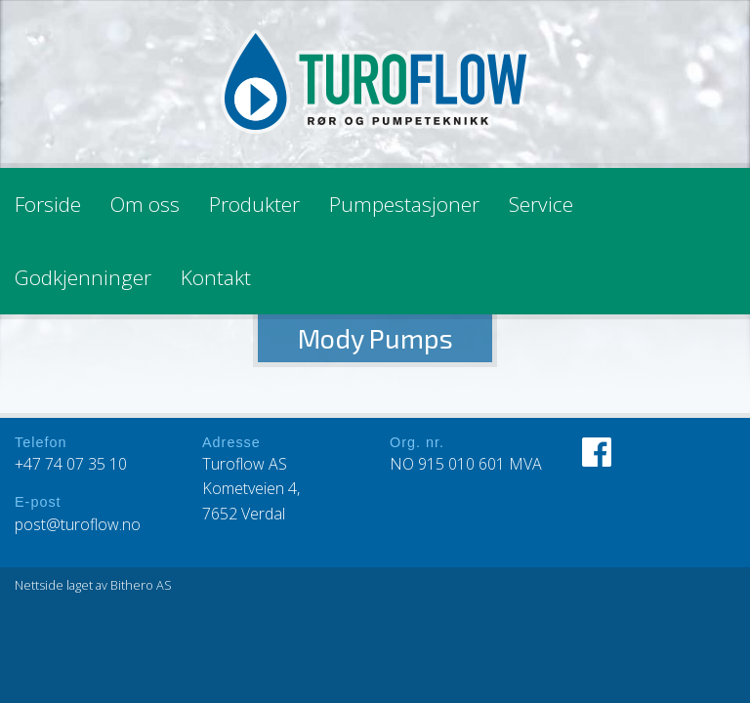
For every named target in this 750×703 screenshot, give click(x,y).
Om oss (145, 204)
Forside (48, 204)
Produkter (254, 204)
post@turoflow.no (78, 524)
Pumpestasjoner (404, 204)
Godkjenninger (83, 277)
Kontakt (216, 277)
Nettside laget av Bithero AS (93, 585)
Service (541, 204)
